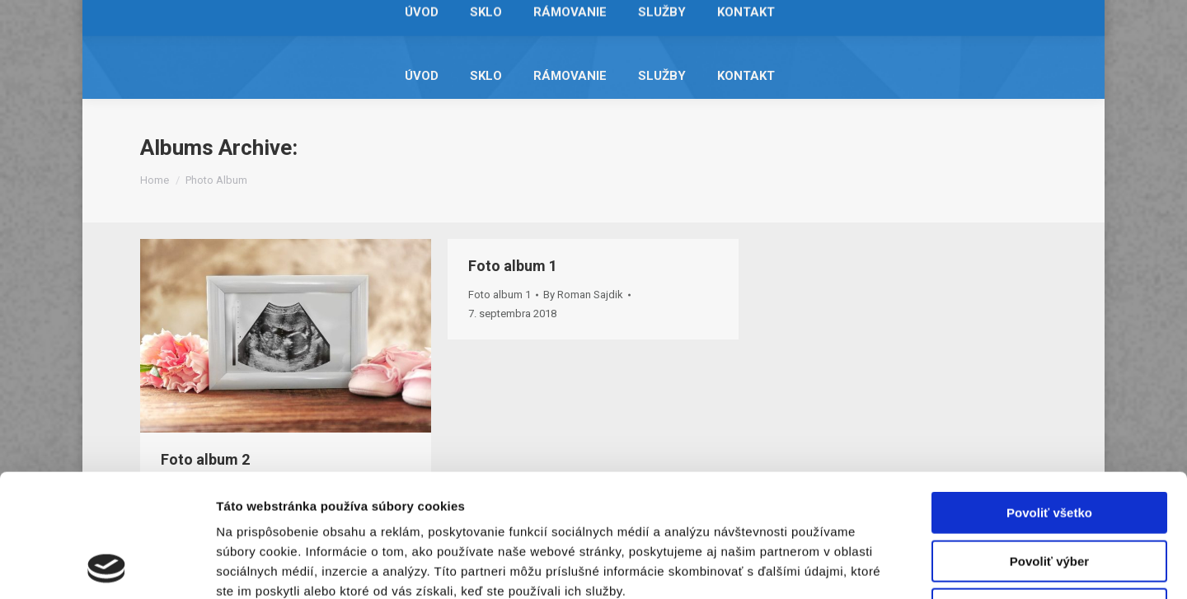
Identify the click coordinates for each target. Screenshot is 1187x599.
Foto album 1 (512, 265)
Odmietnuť (1049, 494)
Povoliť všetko (1049, 398)
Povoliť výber (1049, 446)
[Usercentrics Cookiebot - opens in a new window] (107, 567)
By (583, 294)
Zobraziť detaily (861, 566)
